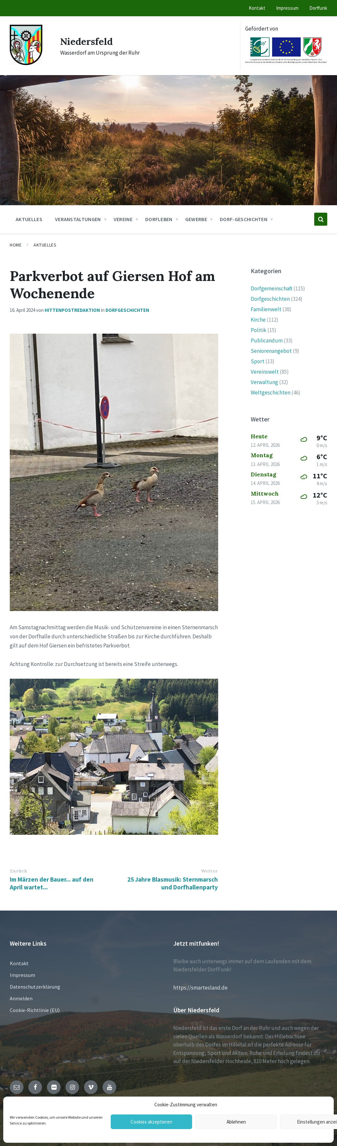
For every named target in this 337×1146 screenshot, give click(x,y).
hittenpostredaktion (72, 310)
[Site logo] (26, 63)
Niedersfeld (87, 41)
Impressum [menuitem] (287, 8)
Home (15, 245)
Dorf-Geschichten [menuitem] (243, 219)
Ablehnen (236, 1122)
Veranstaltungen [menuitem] (78, 219)
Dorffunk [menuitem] (318, 8)
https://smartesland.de (200, 987)
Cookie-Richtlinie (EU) (35, 1010)
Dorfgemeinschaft (271, 288)
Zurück (18, 871)
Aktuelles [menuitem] (29, 219)
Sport (257, 361)
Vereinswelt (265, 371)
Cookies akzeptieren (151, 1122)
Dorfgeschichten (127, 310)
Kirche (258, 319)
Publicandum (267, 340)
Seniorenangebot (271, 350)
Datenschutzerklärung (35, 986)
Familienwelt (266, 309)
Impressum (22, 975)
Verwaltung (264, 382)
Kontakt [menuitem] (257, 8)
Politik (258, 330)
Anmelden (21, 998)
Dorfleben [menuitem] (159, 219)
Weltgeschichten (270, 392)
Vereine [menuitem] (123, 219)
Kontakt (19, 963)
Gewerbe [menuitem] (196, 219)
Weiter (209, 871)
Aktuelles (45, 245)
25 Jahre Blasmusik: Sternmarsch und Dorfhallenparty (172, 883)
